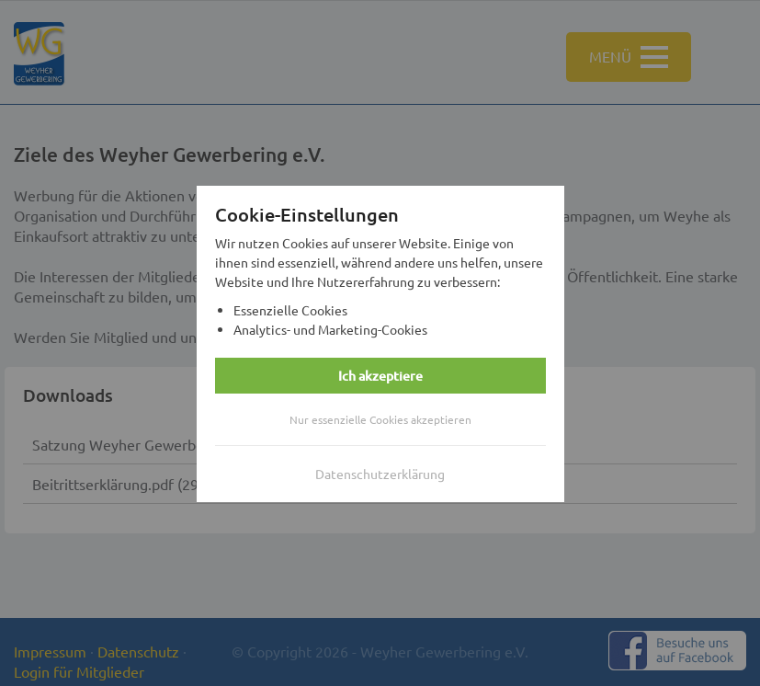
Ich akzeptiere (380, 376)
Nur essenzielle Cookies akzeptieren (380, 420)
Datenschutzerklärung (380, 474)
